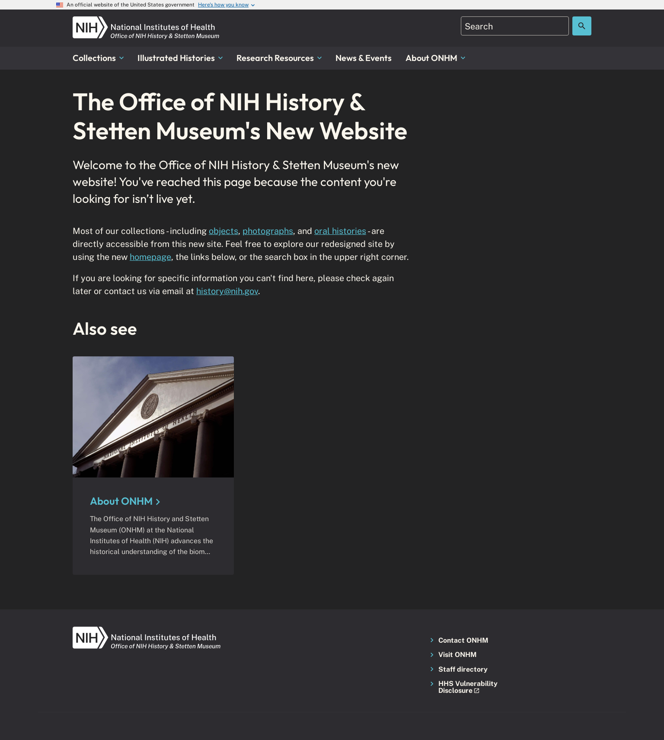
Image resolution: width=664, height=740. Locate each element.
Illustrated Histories (180, 57)
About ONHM (435, 57)
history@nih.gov (227, 291)
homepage (150, 257)
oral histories (340, 231)
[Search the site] (581, 25)
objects (223, 231)
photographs (268, 231)
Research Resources (279, 57)
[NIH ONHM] (146, 21)
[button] (466, 687)
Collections (98, 57)
